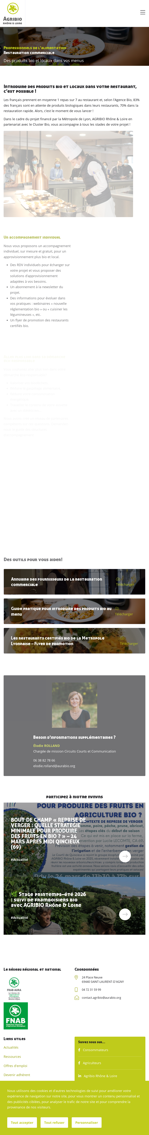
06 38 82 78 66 (44, 760)
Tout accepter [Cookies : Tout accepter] (22, 1122)
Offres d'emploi (15, 1066)
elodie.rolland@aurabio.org (54, 766)
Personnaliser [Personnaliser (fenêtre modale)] (86, 1122)
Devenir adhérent (17, 1075)
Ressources (12, 1056)
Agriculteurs (89, 1063)
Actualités (11, 1047)
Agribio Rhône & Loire (97, 1076)
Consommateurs (93, 1050)
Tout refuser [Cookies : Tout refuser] (54, 1122)
